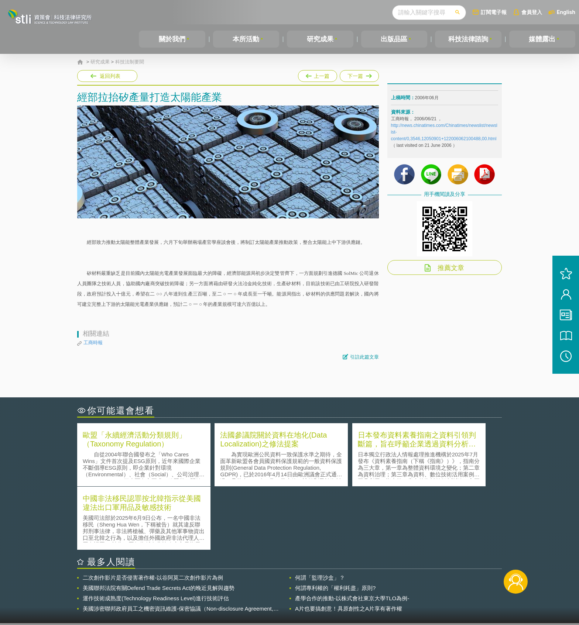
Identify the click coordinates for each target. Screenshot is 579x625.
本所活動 (246, 39)
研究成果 (320, 39)
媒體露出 (542, 39)
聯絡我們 (291, 595)
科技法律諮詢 (468, 39)
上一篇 (317, 74)
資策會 (395, 584)
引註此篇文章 (364, 357)
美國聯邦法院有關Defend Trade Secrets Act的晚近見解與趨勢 (158, 524)
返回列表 (110, 76)
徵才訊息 (337, 584)
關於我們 (172, 39)
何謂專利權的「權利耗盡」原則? (335, 524)
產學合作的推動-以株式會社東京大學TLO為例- (352, 534)
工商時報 (93, 342)
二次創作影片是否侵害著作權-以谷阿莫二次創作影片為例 (153, 513)
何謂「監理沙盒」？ (320, 513)
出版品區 (394, 39)
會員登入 (531, 12)
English (566, 12)
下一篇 (359, 74)
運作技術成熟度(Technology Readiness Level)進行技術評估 (156, 534)
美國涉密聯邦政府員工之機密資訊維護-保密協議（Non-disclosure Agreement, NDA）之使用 (178, 544)
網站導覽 (337, 595)
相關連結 (438, 584)
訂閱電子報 (494, 12)
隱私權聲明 (294, 584)
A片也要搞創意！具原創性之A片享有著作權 (348, 544)
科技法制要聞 (129, 62)
